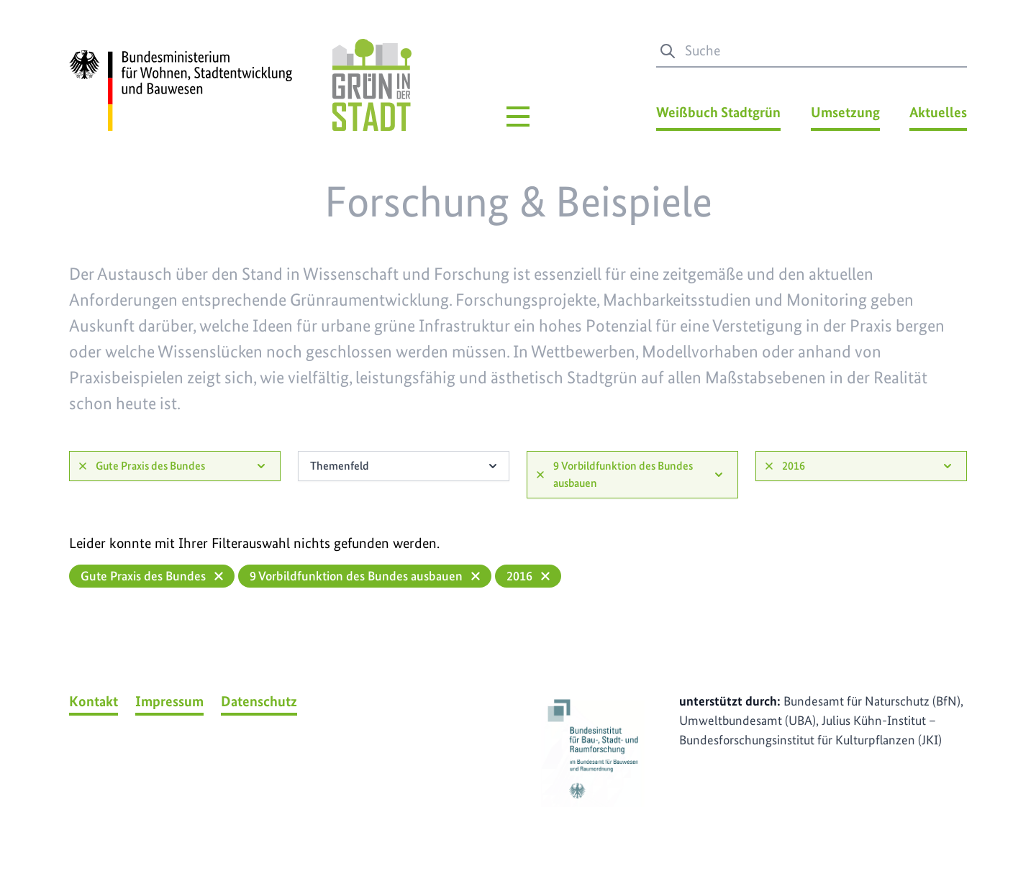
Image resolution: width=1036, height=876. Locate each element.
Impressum (169, 701)
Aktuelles (938, 112)
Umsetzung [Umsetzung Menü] (845, 112)
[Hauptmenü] (518, 116)
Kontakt (93, 701)
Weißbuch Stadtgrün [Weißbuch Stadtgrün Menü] (718, 112)
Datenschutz (259, 701)
